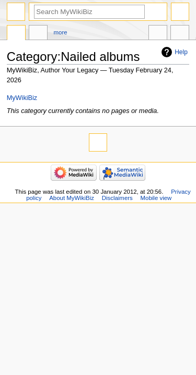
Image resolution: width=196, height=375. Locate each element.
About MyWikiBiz (71, 198)
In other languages (158, 34)
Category (16, 34)
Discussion (38, 34)
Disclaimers (117, 198)
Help (181, 52)
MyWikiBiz (22, 98)
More (60, 32)
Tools (180, 34)
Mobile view (156, 198)
